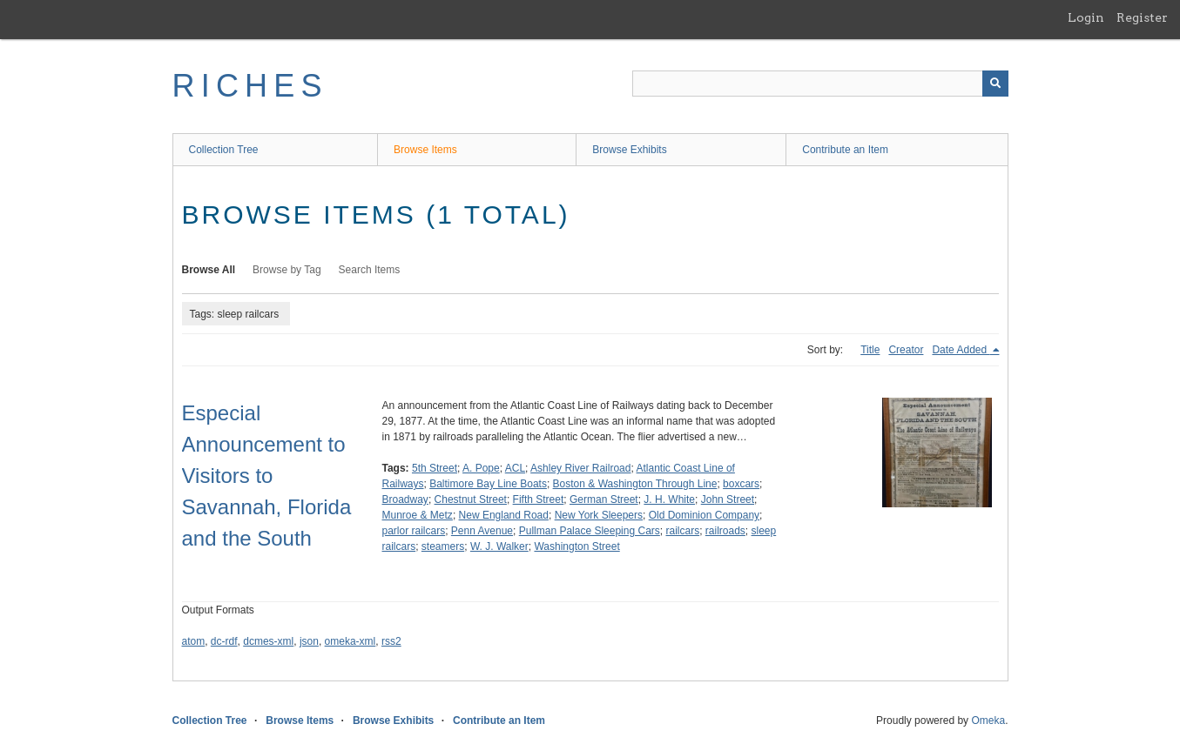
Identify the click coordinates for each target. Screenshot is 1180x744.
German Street (604, 499)
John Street (727, 499)
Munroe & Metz (417, 515)
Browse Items (425, 150)
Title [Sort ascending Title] (870, 350)
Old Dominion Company (704, 515)
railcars (682, 531)
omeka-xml (350, 641)
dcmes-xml (268, 641)
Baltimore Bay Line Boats (488, 484)
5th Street (434, 468)
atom (194, 641)
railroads (725, 531)
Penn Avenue (482, 531)
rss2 (391, 641)
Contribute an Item (845, 150)
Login (1086, 17)
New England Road (504, 515)
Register (1142, 17)
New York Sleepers (599, 515)
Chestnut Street (471, 499)
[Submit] (995, 83)
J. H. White (669, 499)
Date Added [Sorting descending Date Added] (960, 350)
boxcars (741, 484)
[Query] (820, 83)
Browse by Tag (287, 270)
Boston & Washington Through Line (635, 484)
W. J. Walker (499, 546)
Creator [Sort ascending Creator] (905, 350)
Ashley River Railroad (580, 468)
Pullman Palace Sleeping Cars (589, 531)
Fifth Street (538, 499)
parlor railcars (414, 531)
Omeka (988, 720)
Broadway (405, 499)
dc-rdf (224, 641)
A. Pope (481, 468)
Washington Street (576, 546)
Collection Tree (224, 150)
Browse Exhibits (629, 150)
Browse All (209, 270)
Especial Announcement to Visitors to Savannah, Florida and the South (267, 475)
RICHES (250, 86)
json (309, 641)
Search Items (370, 270)
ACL (515, 468)
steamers (442, 546)
